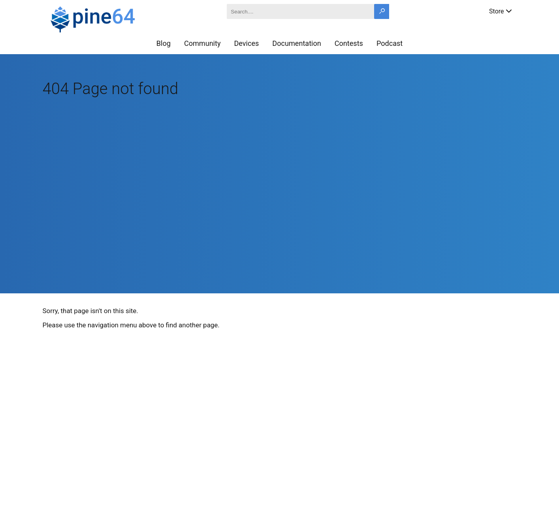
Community (202, 43)
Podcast (389, 43)
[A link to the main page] (121, 18)
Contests (349, 43)
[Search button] (381, 11)
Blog (163, 43)
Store (500, 10)
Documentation (296, 43)
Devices (246, 43)
